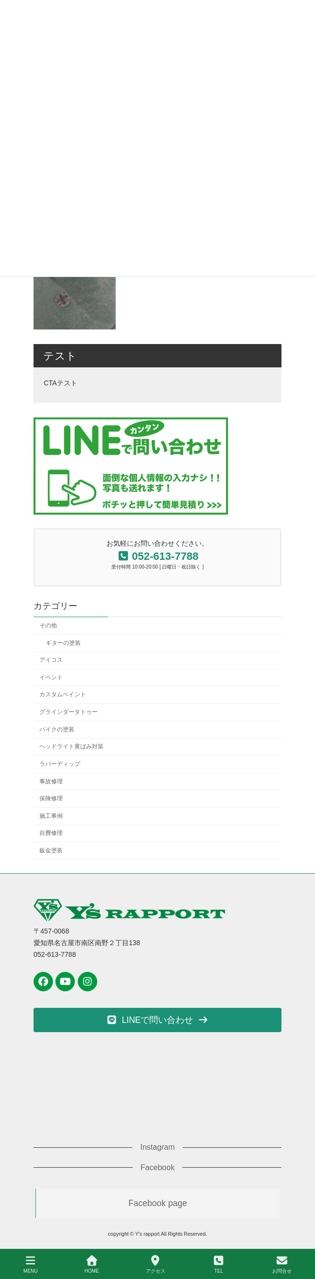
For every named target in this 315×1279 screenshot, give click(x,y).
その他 (48, 625)
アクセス (155, 1264)
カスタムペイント (62, 694)
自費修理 (51, 833)
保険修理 (51, 798)
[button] (157, 1020)
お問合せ (282, 1264)
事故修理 (51, 781)
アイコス (51, 660)
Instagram (157, 1147)
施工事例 (51, 815)
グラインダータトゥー (68, 712)
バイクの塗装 (56, 729)
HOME (92, 1264)
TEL (219, 1264)
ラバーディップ (59, 763)
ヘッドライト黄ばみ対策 (71, 746)
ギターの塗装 (63, 643)
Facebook (157, 1167)
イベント (51, 677)
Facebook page (157, 1203)
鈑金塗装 (51, 850)
